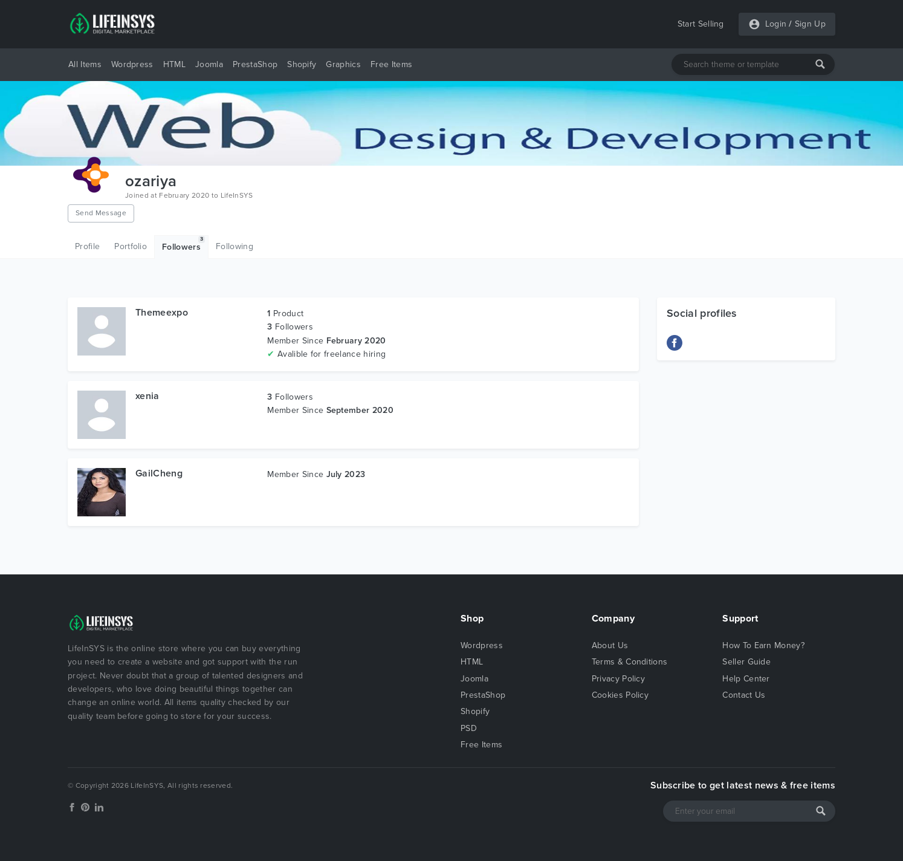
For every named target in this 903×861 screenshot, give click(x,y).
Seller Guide (746, 662)
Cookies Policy (620, 695)
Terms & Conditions (630, 662)
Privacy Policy (618, 679)
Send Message (101, 213)
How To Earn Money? (763, 645)
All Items (85, 64)
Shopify (301, 64)
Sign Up (810, 24)
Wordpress (132, 64)
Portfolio (130, 246)
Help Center (746, 679)
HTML (174, 64)
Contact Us (743, 695)
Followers (183, 244)
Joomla (209, 64)
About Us (610, 645)
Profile (87, 246)
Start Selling (701, 24)
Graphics (343, 64)
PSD (469, 728)
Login (776, 24)
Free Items (391, 64)
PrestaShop (255, 64)
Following (234, 246)
